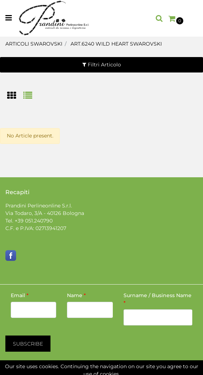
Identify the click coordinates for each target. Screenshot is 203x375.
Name (76, 295)
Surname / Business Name (158, 299)
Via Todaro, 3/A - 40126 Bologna (44, 213)
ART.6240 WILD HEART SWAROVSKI (116, 44)
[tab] (15, 96)
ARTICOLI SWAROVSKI (33, 44)
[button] (159, 18)
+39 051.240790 (34, 220)
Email (20, 295)
